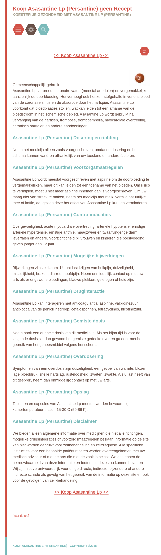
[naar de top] (21, 515)
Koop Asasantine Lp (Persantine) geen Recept (72, 8)
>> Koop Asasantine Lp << (81, 55)
